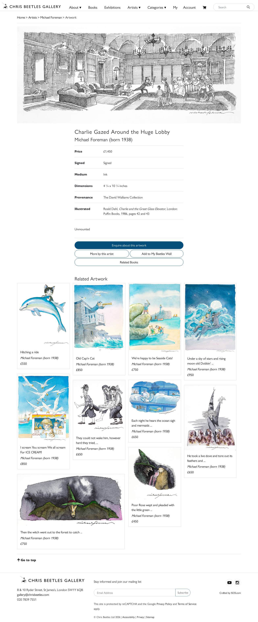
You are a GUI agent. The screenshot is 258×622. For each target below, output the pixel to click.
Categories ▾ (157, 7)
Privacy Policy (164, 604)
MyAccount (184, 7)
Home (21, 17)
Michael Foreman (51, 17)
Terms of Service (187, 604)
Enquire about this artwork (129, 245)
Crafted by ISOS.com (230, 593)
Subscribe (183, 592)
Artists (32, 17)
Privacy (140, 617)
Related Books (129, 262)
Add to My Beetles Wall (157, 253)
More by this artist (101, 253)
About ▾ (75, 7)
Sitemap (150, 617)
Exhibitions (112, 7)
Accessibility (128, 617)
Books (92, 7)
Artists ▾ (134, 7)
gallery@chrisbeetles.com (33, 594)
